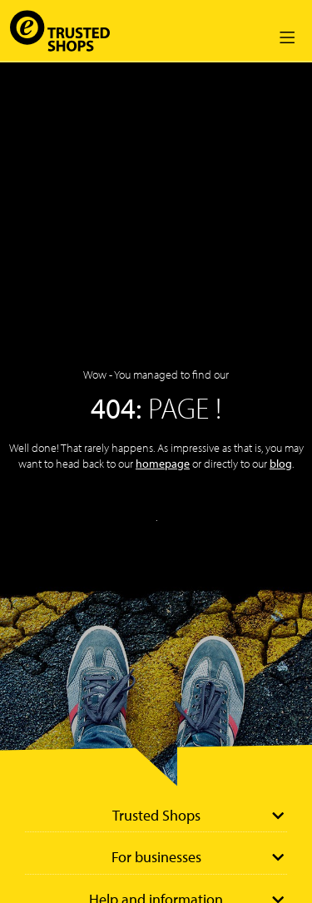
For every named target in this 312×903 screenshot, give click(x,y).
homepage (163, 463)
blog (281, 463)
